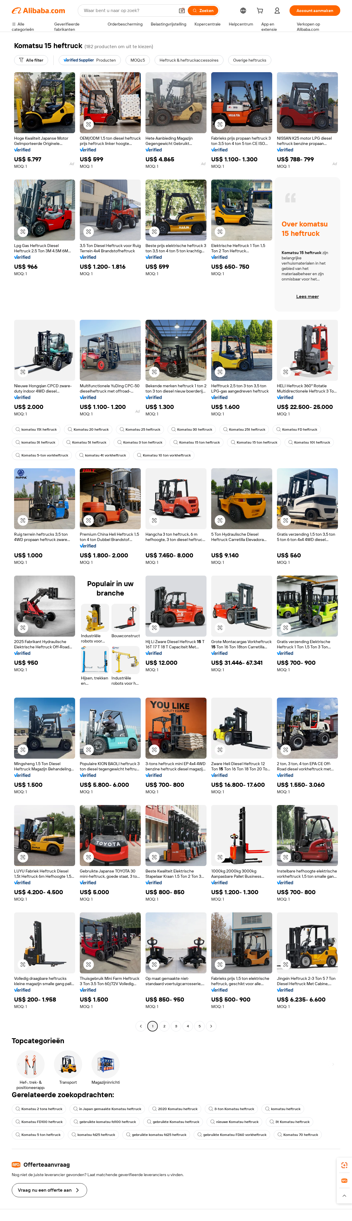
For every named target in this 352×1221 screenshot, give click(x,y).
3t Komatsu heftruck (289, 1121)
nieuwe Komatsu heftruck (234, 1121)
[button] (181, 10)
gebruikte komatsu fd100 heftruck (105, 1121)
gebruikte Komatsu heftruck (173, 1121)
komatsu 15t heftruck (36, 429)
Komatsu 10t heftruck (309, 442)
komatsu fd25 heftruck (93, 1134)
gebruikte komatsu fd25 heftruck (156, 1134)
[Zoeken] (203, 10)
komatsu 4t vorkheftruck (102, 455)
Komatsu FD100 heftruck (39, 1121)
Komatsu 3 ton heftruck (139, 442)
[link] (344, 1165)
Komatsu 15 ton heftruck (196, 442)
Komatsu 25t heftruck (244, 429)
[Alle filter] (31, 60)
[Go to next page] (211, 1026)
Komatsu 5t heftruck (86, 442)
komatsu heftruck (282, 1109)
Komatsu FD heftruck (296, 429)
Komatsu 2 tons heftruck (39, 1109)
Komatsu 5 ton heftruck (38, 1134)
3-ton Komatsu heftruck (231, 1109)
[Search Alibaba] (129, 10)
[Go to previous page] (141, 1026)
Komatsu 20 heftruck (88, 429)
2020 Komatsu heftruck (174, 1109)
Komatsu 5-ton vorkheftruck (42, 455)
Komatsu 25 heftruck (140, 429)
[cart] (261, 11)
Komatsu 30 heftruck (191, 429)
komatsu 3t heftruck (35, 442)
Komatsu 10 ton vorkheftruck (164, 455)
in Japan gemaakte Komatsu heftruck (107, 1109)
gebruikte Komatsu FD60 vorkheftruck (231, 1134)
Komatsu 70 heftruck (297, 1134)
